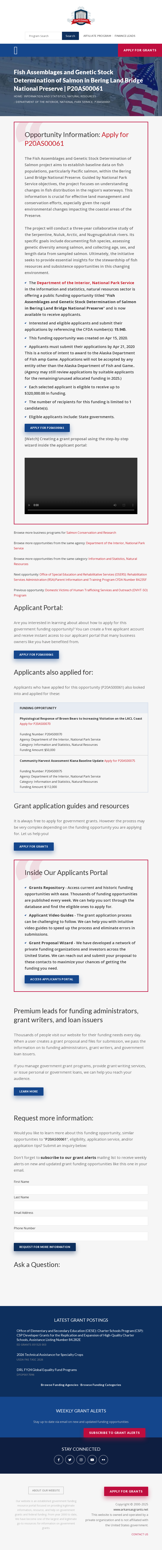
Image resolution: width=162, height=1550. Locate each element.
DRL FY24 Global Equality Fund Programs (47, 1370)
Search (70, 36)
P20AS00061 (102, 102)
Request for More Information (44, 1247)
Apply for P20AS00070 (35, 724)
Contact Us (140, 1534)
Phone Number (24, 1228)
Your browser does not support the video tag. (81, 486)
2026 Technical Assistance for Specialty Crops (50, 1354)
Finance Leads (125, 35)
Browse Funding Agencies (60, 1384)
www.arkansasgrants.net (130, 1509)
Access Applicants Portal (51, 979)
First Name (21, 1182)
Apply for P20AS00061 (47, 427)
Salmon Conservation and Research (91, 533)
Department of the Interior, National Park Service (54, 102)
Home (18, 96)
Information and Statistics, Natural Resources (60, 96)
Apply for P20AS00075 (119, 761)
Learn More (28, 1091)
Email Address (23, 1213)
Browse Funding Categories (100, 1384)
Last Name (21, 1197)
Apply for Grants (140, 50)
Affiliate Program (97, 35)
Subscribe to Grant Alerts (114, 1432)
